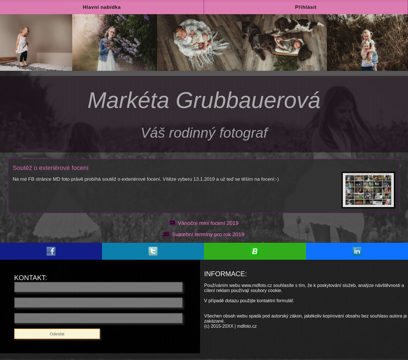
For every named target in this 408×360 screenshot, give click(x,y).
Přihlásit (305, 7)
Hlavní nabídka (102, 7)
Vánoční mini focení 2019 (208, 223)
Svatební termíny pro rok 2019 (208, 234)
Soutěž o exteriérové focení (51, 167)
